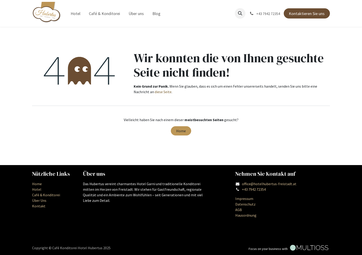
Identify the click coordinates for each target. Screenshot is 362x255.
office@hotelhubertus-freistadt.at (269, 183)
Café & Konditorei (46, 195)
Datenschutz (245, 204)
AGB (238, 209)
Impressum (244, 198)
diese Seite (163, 91)
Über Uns (39, 200)
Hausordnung (245, 215)
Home (181, 131)
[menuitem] (75, 13)
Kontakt (38, 206)
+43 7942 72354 (254, 189)
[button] (240, 13)
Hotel (36, 189)
